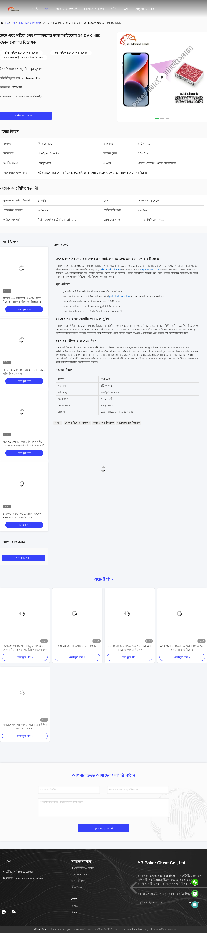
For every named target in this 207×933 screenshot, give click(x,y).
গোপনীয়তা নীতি (38, 929)
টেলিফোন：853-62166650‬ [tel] (17, 871)
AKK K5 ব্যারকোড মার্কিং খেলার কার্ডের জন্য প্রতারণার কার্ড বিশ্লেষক (182, 648)
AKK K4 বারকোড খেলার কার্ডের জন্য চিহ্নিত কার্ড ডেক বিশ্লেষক (25, 726)
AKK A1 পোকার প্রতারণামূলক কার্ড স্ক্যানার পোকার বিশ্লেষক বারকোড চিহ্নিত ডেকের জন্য (25, 648)
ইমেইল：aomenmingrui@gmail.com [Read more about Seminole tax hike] (23, 878)
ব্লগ (126, 9)
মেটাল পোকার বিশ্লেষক (128, 422)
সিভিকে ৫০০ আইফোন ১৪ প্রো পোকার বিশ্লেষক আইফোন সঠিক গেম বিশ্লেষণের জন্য (22, 302)
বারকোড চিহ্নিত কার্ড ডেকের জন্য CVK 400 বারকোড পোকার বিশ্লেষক (129, 648)
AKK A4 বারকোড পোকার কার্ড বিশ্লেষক (77, 646)
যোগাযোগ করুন (94, 9)
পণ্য (47, 9)
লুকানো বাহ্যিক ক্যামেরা (120, 296)
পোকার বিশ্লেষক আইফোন (77, 422)
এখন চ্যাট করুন (26, 115)
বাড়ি (35, 9)
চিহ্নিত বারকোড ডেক (150, 269)
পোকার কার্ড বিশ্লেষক (103, 422)
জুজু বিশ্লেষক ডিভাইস (29, 23)
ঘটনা (114, 9)
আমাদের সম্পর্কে (66, 9)
